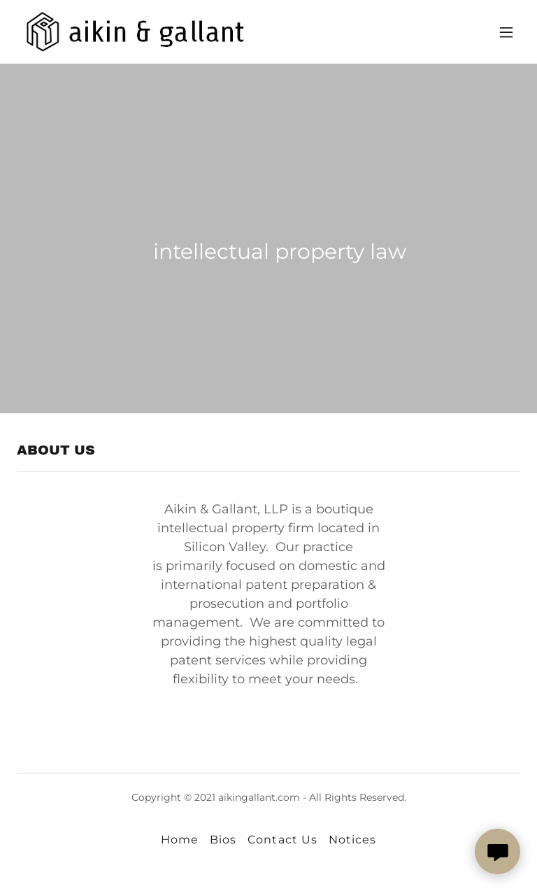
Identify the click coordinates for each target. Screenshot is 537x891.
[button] (506, 32)
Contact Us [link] (282, 839)
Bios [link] (223, 839)
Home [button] (180, 839)
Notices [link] (352, 839)
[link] (143, 32)
